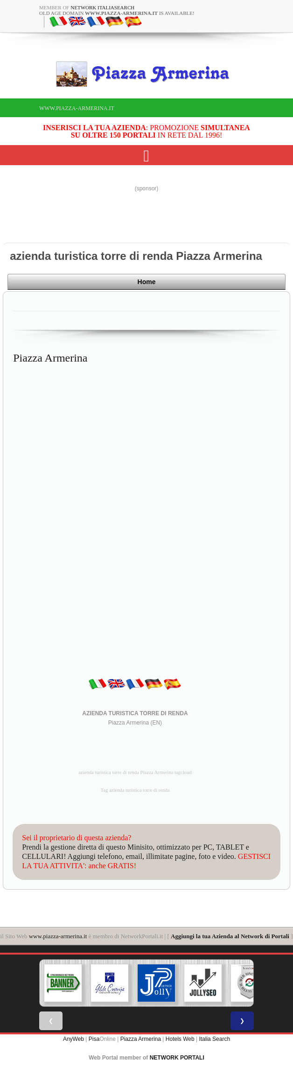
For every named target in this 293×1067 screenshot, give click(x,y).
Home (257, 283)
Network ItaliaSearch (102, 7)
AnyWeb (73, 1038)
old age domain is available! (117, 13)
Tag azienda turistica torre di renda (134, 789)
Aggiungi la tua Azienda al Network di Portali (230, 935)
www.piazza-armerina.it (76, 108)
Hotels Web (180, 1038)
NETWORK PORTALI (177, 1056)
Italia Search (214, 1038)
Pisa (94, 1038)
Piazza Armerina (140, 1038)
